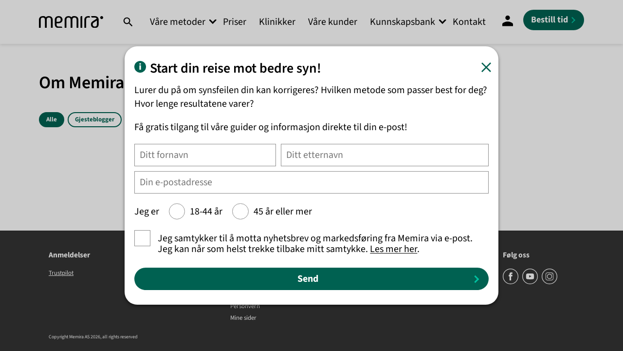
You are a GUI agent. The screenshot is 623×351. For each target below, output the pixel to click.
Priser (234, 22)
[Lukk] (486, 67)
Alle (51, 119)
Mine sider (243, 318)
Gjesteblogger (94, 119)
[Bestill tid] (553, 20)
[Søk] (127, 22)
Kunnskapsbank (402, 22)
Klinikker (277, 22)
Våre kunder (332, 22)
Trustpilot (61, 273)
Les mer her (393, 249)
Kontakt (469, 22)
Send (307, 279)
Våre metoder (177, 22)
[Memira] (71, 22)
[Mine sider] (507, 22)
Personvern (245, 307)
